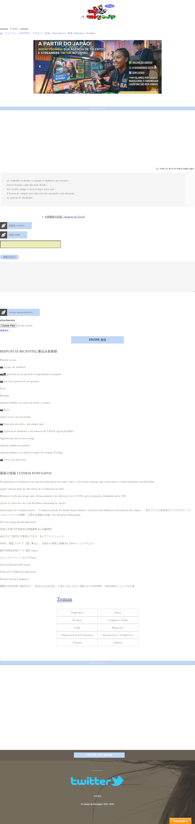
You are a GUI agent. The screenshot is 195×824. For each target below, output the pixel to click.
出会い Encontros (55, 33)
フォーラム (10, 33)
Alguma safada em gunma (14, 451)
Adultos (117, 649)
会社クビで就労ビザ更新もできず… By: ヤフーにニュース (32, 542)
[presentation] (27, 314)
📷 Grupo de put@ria (12, 373)
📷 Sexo (4, 416)
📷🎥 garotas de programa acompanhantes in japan (30, 380)
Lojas (77, 634)
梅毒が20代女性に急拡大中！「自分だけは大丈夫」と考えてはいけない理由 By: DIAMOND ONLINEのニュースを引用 (67, 592)
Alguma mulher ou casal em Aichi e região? (25, 409)
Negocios (117, 634)
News (118, 619)
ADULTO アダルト (30, 33)
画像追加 (4, 337)
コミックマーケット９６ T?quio (18, 564)
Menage (4, 402)
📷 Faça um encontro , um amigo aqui (22, 430)
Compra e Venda (118, 626)
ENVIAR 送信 (97, 346)
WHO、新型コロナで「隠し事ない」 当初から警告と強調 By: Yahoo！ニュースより (47, 549)
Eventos (77, 626)
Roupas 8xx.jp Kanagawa (14, 585)
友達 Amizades (76, 33)
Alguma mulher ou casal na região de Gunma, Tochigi (31, 459)
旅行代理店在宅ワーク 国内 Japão (19, 556)
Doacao (77, 649)
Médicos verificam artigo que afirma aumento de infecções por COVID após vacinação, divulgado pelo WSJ (63, 502)
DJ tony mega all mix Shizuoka (18, 528)
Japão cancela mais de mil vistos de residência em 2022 (32, 495)
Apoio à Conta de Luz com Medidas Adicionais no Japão (32, 509)
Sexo (3, 394)
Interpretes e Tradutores (118, 641)
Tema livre (77, 619)
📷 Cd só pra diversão (13, 466)
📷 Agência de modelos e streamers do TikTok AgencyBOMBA (37, 437)
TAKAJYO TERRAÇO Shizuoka (18, 578)
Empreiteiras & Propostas (77, 641)
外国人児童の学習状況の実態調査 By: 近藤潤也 (26, 535)
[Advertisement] (97, 137)
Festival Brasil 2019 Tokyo (15, 571)
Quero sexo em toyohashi (15, 423)
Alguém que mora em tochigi (17, 444)
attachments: (7, 326)
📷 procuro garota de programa (19, 387)
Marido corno (8, 366)
